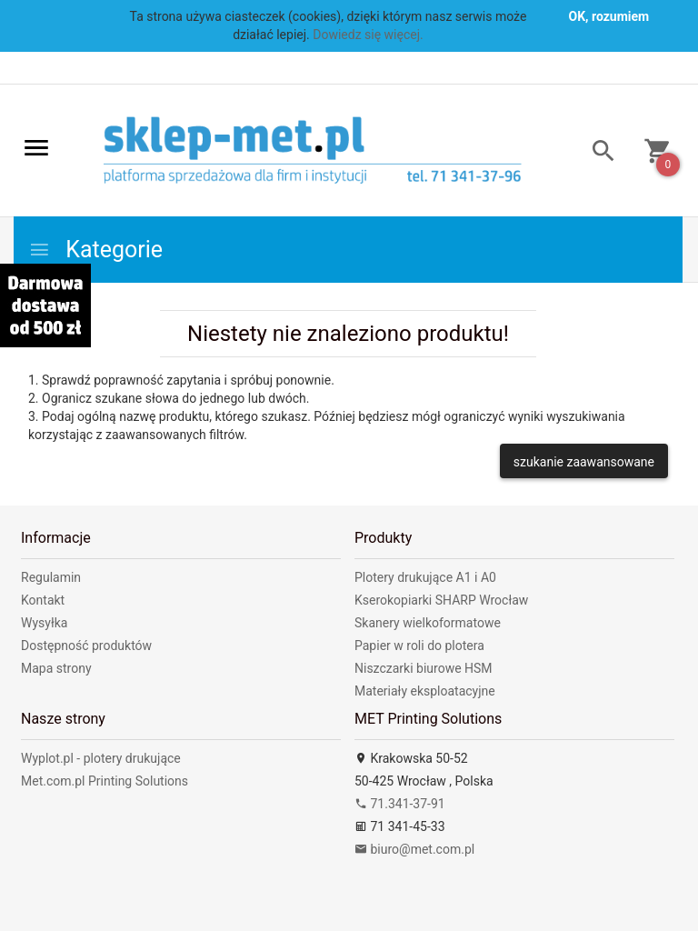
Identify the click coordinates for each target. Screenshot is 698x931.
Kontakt (43, 600)
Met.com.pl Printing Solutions (104, 781)
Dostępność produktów (86, 645)
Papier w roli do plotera (419, 645)
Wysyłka (44, 623)
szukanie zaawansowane (584, 462)
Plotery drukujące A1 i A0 (425, 577)
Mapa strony (56, 668)
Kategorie (95, 249)
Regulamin (51, 577)
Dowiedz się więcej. (368, 34)
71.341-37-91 (399, 803)
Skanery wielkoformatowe (427, 623)
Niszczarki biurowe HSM (423, 668)
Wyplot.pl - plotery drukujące (101, 758)
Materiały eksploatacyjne (424, 691)
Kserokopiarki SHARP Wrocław (441, 600)
